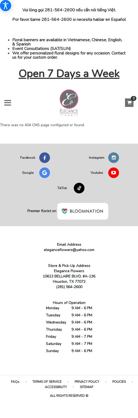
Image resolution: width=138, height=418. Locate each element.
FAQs (15, 382)
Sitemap (86, 387)
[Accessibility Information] (5, 5)
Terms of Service (47, 382)
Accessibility (56, 387)
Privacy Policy (87, 382)
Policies (119, 382)
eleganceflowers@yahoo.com (69, 249)
